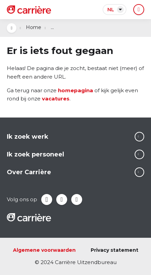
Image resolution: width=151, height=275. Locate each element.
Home (33, 27)
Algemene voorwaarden (44, 250)
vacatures (56, 98)
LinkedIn (61, 199)
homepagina (75, 90)
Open (11, 28)
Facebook (46, 199)
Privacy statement (114, 250)
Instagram (76, 199)
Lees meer (139, 136)
